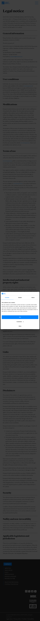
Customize (20, 321)
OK (20, 317)
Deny (20, 326)
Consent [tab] (7, 297)
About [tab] (32, 297)
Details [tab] (20, 297)
